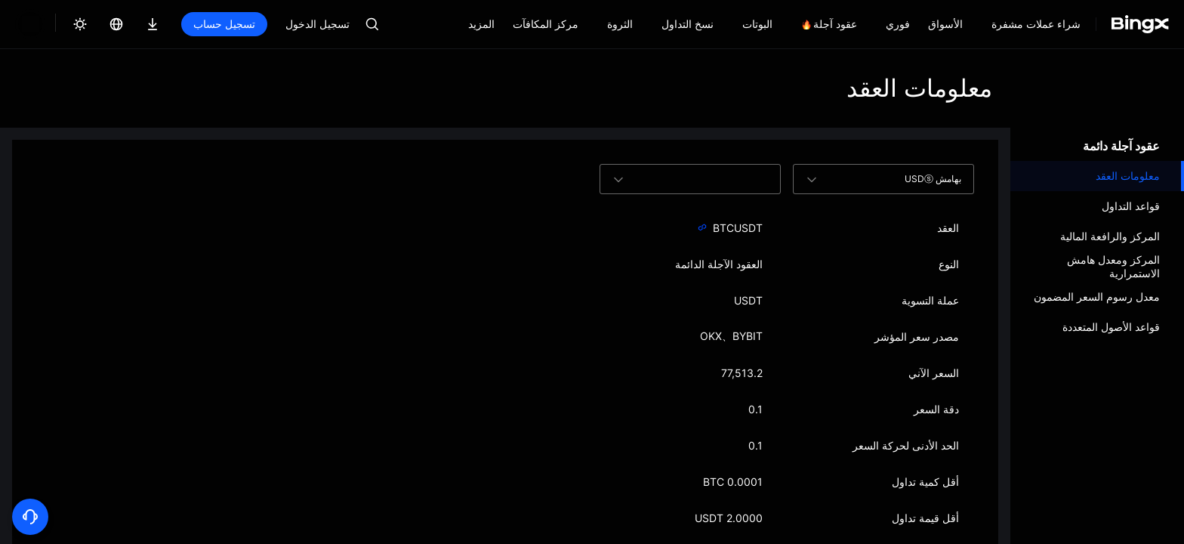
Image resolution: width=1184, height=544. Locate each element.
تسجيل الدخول (266, 23)
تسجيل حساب (173, 23)
